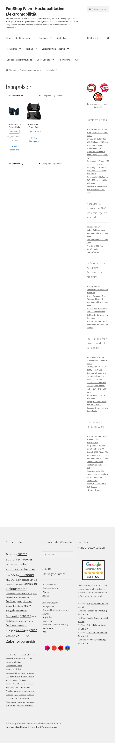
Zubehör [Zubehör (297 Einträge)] (13, 641)
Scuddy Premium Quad (97, 321)
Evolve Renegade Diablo (97, 296)
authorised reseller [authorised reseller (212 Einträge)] (19, 559)
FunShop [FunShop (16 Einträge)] (22, 680)
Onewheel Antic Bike (95, 471)
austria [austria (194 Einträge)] (22, 554)
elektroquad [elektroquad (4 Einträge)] (30, 673)
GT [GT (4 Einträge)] (18, 684)
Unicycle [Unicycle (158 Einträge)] (11, 630)
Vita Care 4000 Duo (95, 246)
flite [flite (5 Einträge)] (7, 680)
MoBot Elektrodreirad (96, 311)
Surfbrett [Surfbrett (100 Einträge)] (21, 625)
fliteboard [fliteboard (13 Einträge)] (14, 680)
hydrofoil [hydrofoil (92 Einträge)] (19, 602)
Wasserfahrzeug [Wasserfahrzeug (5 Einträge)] (11, 702)
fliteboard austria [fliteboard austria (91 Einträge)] (23, 597)
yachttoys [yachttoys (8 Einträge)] (20, 705)
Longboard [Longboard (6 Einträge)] (19, 688)
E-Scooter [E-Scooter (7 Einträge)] (17, 658)
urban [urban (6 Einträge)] (16, 698)
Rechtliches (11, 48)
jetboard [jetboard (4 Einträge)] (30, 684)
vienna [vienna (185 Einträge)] (20, 630)
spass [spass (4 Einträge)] (16, 695)
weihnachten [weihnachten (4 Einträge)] (31, 702)
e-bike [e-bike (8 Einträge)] (29, 655)
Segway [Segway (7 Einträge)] (27, 691)
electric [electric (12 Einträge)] (8, 662)
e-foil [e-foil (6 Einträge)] (34, 655)
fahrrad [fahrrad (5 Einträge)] (17, 677)
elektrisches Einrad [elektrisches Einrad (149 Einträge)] (26, 579)
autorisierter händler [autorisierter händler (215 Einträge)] (20, 569)
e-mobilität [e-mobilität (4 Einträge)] (9, 659)
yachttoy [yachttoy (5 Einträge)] (13, 706)
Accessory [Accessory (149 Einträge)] (11, 554)
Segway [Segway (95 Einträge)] (33, 616)
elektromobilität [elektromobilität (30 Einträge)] (14, 669)
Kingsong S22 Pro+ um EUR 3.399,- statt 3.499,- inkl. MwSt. (97, 170)
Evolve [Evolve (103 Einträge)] (8, 597)
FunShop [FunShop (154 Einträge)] (11, 601)
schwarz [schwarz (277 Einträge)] (12, 615)
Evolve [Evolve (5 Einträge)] (12, 677)
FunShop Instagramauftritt (19, 59)
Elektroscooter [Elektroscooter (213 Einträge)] (16, 589)
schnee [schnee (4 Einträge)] (21, 691)
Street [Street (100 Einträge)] (31, 621)
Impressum (64, 59)
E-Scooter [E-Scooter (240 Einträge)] (26, 574)
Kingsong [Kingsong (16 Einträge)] (10, 687)
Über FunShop (43, 59)
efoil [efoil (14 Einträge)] (23, 658)
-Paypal (45, 595)
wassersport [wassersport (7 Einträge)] (22, 702)
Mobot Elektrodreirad (96, 230)
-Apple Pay (47, 617)
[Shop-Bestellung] (23, 95)
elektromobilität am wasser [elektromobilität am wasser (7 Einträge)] (15, 673)
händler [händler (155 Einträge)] (27, 601)
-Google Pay (47, 620)
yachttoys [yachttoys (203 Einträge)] (23, 635)
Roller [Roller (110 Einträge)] (24, 610)
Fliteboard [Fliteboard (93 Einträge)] (14, 597)
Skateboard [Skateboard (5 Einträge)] (9, 695)
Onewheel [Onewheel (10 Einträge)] (9, 691)
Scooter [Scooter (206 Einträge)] (25, 616)
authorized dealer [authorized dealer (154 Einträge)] (16, 564)
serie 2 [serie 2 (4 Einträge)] (33, 691)
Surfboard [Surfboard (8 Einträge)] (30, 695)
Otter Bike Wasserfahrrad (98, 474)
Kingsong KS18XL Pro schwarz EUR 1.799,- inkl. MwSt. (97, 360)
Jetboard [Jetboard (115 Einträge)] (10, 606)
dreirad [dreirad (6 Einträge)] (23, 655)
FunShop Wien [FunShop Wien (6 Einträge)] (11, 684)
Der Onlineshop (22, 38)
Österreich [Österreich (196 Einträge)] (28, 642)
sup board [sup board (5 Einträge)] (22, 695)
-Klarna (45, 591)
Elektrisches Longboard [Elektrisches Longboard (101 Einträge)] (14, 584)
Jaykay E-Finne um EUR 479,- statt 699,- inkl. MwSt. (97, 189)
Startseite (13, 70)
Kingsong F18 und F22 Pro (98, 455)
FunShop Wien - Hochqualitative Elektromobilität (35, 11)
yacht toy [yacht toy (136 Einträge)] (10, 635)
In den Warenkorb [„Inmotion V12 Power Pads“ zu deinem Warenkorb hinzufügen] (14, 148)
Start (8, 38)
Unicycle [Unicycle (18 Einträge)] (9, 698)
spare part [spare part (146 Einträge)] (22, 621)
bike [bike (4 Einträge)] (11, 655)
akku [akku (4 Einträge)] (7, 655)
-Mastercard (47, 628)
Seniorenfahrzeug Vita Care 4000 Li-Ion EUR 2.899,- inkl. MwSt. (96, 376)
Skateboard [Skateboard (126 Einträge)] (11, 621)
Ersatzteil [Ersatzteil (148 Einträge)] (27, 593)
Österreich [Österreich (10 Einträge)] (29, 705)
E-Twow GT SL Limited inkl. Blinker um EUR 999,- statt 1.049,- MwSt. (98, 142)
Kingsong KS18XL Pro (96, 445)
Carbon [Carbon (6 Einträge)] (16, 655)
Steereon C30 (92, 439)
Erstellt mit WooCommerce (43, 726)
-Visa (44, 631)
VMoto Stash (92, 442)
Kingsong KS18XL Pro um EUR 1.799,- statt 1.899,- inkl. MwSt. (97, 180)
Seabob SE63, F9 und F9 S (97, 452)
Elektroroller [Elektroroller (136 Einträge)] (30, 583)
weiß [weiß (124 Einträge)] (27, 630)
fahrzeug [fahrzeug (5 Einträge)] (24, 677)
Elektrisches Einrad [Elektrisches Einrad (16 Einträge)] (14, 665)
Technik (29, 48)
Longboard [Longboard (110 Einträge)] (18, 606)
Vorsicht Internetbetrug (53, 48)
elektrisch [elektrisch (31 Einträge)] (17, 661)
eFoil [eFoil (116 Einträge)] (13, 580)
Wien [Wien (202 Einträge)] (33, 630)
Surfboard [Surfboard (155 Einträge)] (12, 625)
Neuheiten (61, 38)
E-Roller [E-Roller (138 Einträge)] (15, 575)
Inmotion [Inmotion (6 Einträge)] (23, 684)
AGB (77, 59)
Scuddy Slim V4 (93, 227)
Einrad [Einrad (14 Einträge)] (29, 658)
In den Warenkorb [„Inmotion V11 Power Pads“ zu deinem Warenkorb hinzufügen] (34, 139)
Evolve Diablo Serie (95, 461)
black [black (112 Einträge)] (8, 575)
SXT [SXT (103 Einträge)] (26, 625)
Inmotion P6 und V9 (95, 449)
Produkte (43, 38)
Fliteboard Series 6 (95, 299)
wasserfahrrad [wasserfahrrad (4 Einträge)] (24, 698)
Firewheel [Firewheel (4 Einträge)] (31, 677)
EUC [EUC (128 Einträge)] (35, 593)
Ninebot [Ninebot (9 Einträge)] (27, 687)
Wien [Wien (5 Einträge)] (7, 706)
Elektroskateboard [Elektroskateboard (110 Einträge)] (14, 593)
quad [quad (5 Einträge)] (16, 691)
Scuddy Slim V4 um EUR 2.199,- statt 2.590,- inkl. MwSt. (97, 132)
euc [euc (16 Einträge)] (7, 676)
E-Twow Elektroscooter (97, 308)
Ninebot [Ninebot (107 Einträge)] (19, 610)
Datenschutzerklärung (17, 726)
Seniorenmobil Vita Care (97, 458)
